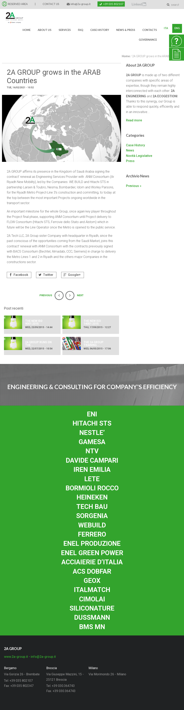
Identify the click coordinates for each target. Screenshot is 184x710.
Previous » (133, 186)
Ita (165, 28)
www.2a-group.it (16, 657)
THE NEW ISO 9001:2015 (33, 322)
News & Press (125, 29)
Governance (147, 39)
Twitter (45, 275)
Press (130, 161)
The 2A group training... (93, 343)
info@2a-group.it (81, 4)
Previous (51, 295)
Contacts (149, 29)
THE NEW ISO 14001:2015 (92, 322)
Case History (99, 29)
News (130, 150)
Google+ (72, 275)
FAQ (80, 29)
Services (64, 29)
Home (26, 29)
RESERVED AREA (18, 4)
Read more (134, 120)
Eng (177, 28)
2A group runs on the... (38, 343)
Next (74, 295)
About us (44, 29)
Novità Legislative (139, 156)
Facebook (18, 275)
